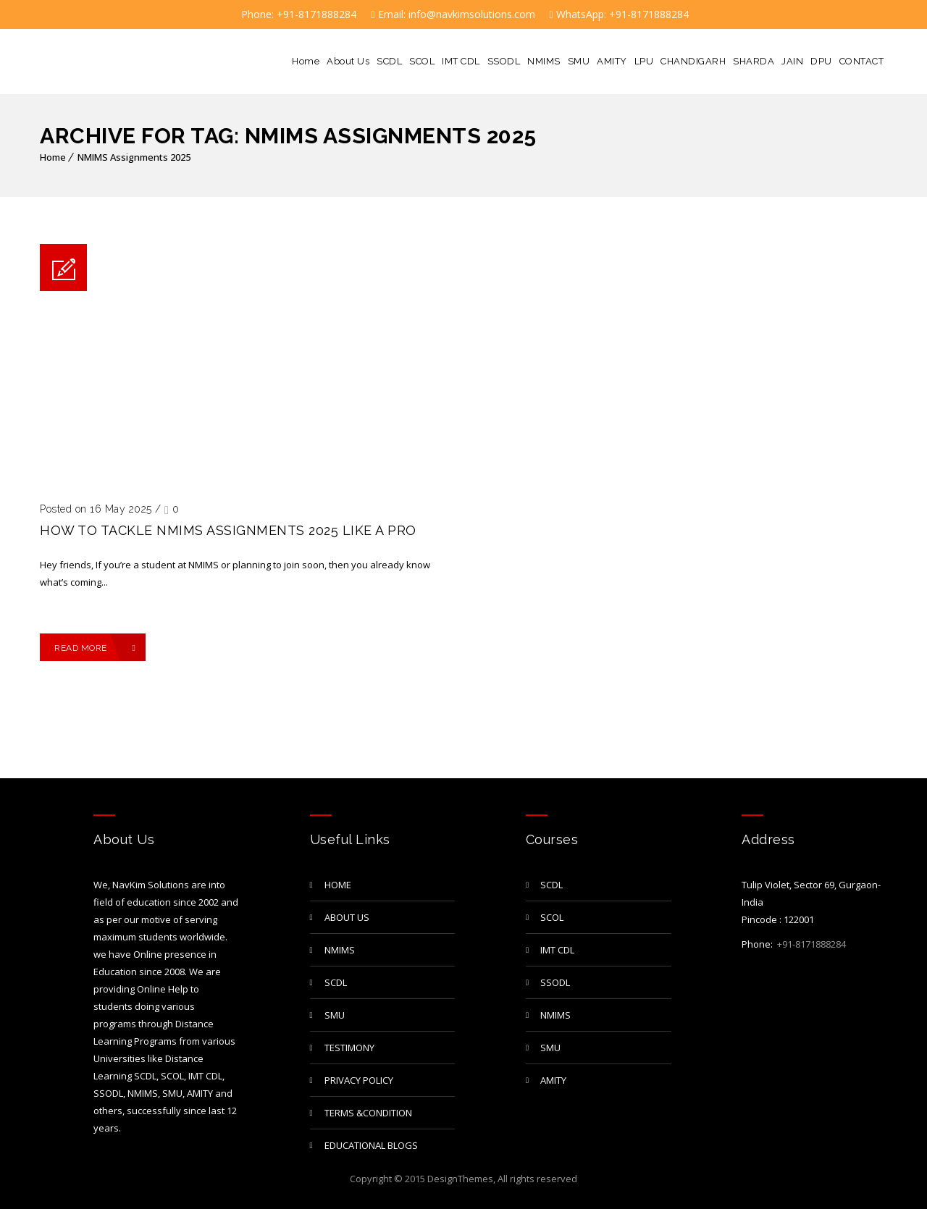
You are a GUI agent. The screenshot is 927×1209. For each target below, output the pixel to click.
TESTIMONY (349, 1047)
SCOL (422, 61)
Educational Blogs (371, 1145)
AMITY (612, 61)
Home (305, 61)
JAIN (792, 61)
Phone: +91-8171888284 (297, 14)
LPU (644, 61)
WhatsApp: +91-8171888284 (619, 14)
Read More (94, 648)
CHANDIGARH (693, 61)
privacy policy (358, 1080)
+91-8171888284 (810, 944)
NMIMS (544, 61)
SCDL (389, 61)
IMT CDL (461, 61)
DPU (821, 61)
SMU (579, 61)
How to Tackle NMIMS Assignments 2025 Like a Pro (228, 530)
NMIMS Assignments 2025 (133, 157)
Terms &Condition (368, 1112)
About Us (348, 61)
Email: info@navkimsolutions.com (452, 14)
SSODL (504, 61)
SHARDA (753, 61)
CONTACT (861, 61)
